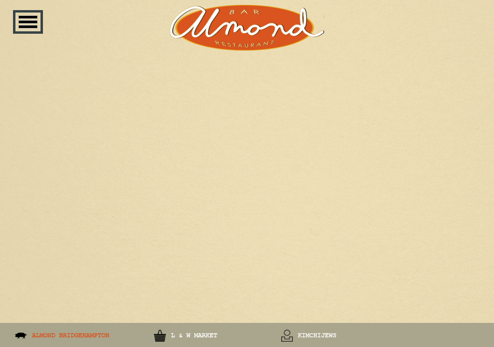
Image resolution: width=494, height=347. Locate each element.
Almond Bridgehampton (70, 335)
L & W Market (194, 335)
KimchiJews (317, 335)
